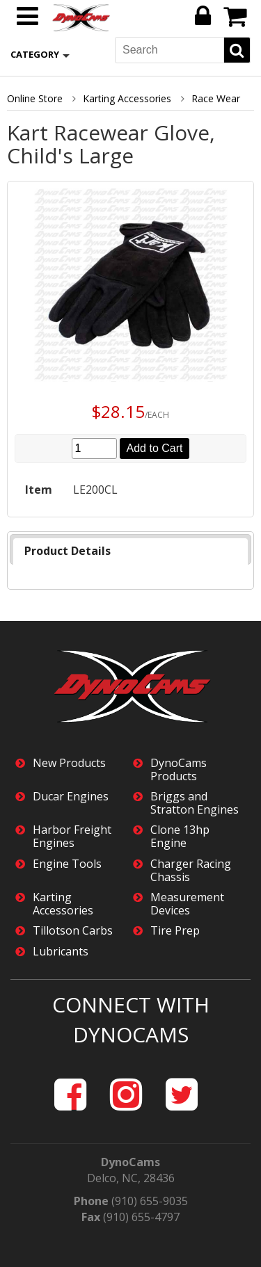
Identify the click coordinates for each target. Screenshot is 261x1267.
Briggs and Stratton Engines (194, 803)
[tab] (130, 551)
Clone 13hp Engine (179, 836)
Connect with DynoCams (130, 1019)
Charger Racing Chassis (190, 870)
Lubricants (60, 951)
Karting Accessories (127, 98)
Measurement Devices (187, 904)
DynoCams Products (178, 770)
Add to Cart (155, 448)
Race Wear (215, 98)
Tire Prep (175, 930)
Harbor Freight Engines (72, 836)
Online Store (35, 98)
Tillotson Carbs (73, 930)
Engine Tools (67, 864)
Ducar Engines (71, 796)
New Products (69, 763)
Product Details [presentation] (67, 550)
